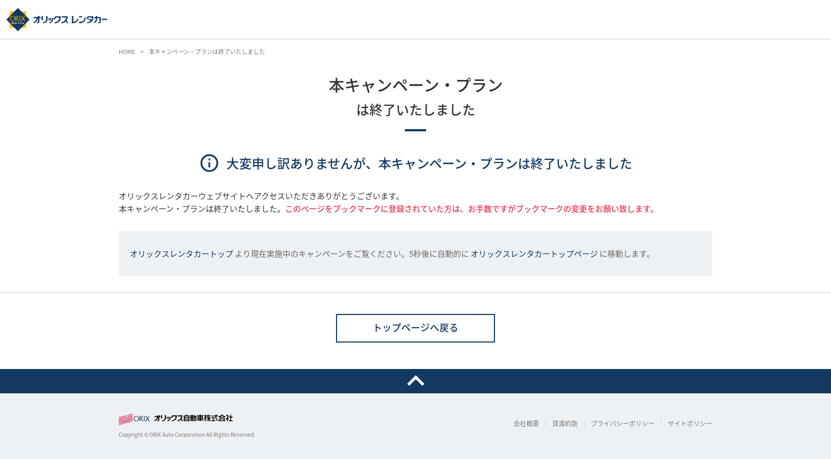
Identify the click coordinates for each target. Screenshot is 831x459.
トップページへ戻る (415, 327)
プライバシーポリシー (623, 423)
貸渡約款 (565, 423)
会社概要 (526, 423)
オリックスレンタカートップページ (534, 253)
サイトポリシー (690, 423)
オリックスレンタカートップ (181, 253)
